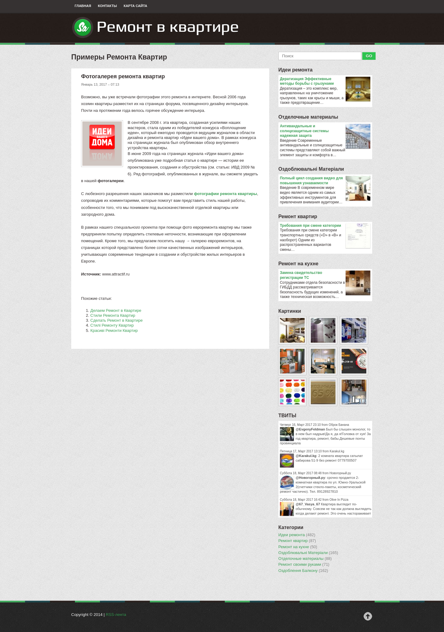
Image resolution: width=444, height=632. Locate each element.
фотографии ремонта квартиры (225, 193)
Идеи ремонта (295, 69)
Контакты (107, 6)
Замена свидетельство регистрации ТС (325, 275)
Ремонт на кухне (298, 263)
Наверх (368, 616)
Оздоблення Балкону (303, 571)
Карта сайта (135, 6)
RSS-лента (116, 614)
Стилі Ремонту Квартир (112, 325)
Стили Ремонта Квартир (112, 315)
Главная (83, 6)
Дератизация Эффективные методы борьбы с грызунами (325, 81)
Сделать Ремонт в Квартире (116, 320)
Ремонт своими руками (304, 564)
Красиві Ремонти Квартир (114, 330)
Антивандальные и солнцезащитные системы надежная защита (325, 131)
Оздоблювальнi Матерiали (311, 169)
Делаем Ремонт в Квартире (115, 310)
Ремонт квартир (297, 216)
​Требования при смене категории (325, 225)
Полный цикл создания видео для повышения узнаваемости (325, 181)
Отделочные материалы (308, 117)
